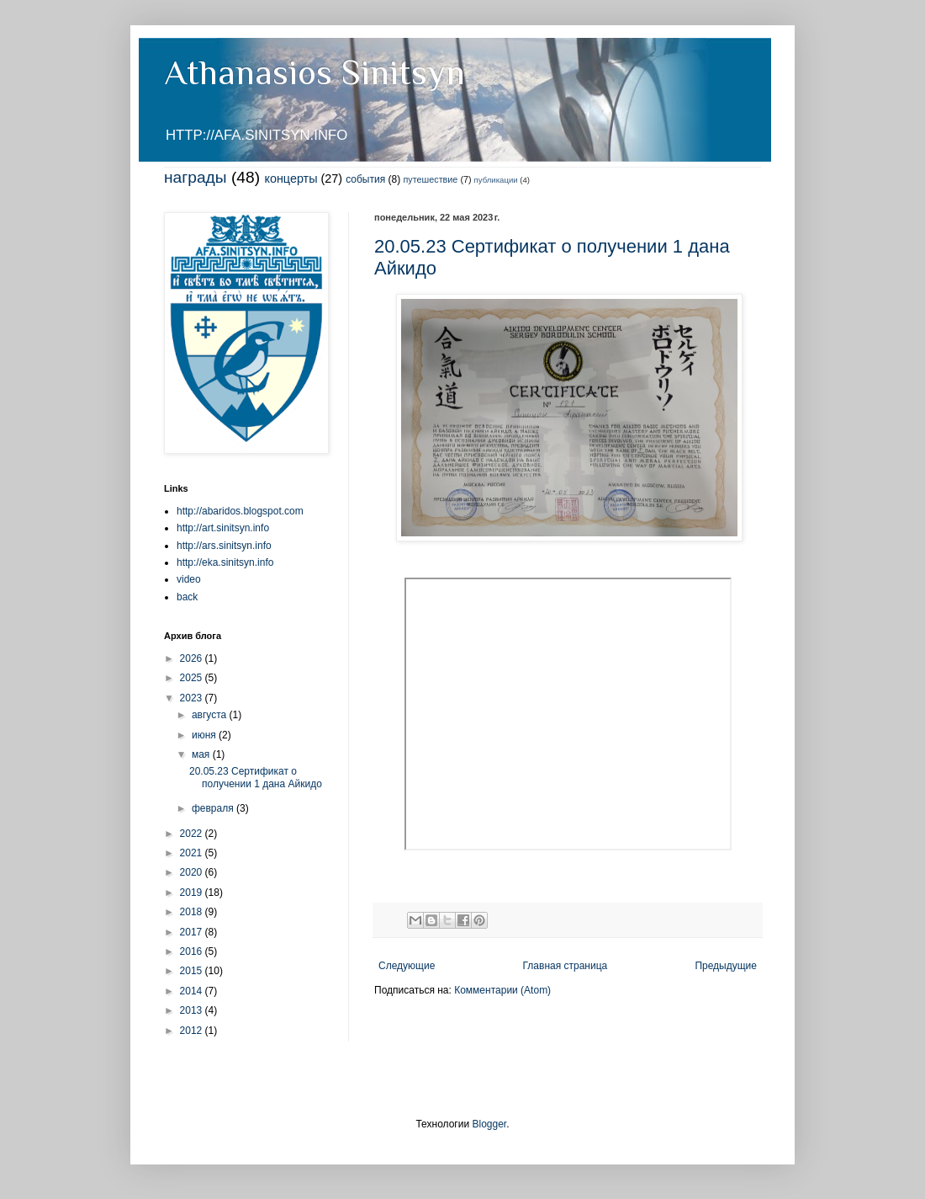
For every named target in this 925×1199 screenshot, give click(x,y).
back (187, 597)
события (365, 179)
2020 (192, 872)
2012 (192, 1030)
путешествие (431, 179)
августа (211, 715)
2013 (192, 1010)
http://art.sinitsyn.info (223, 528)
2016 (192, 951)
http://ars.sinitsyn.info (224, 546)
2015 (192, 971)
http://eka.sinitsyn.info (225, 562)
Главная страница (565, 966)
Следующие (406, 966)
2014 (192, 991)
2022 (192, 833)
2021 (192, 853)
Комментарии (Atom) (502, 990)
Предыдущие (726, 966)
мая (202, 754)
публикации (496, 179)
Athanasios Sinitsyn (314, 72)
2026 (192, 658)
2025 (192, 678)
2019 (192, 892)
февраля (214, 808)
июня (205, 735)
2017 (192, 932)
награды (195, 177)
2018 (192, 912)
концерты (290, 178)
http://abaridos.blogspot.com (240, 511)
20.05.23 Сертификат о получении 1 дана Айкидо (255, 777)
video (189, 579)
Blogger (489, 1124)
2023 (192, 698)
